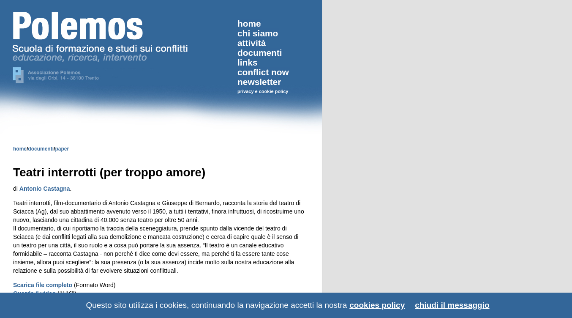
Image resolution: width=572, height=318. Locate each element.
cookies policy (377, 305)
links (247, 62)
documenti (41, 149)
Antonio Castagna (44, 188)
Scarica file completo (42, 285)
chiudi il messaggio (452, 305)
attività (251, 43)
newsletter (259, 82)
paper (62, 149)
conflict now (263, 72)
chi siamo (257, 33)
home (20, 149)
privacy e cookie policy (262, 91)
